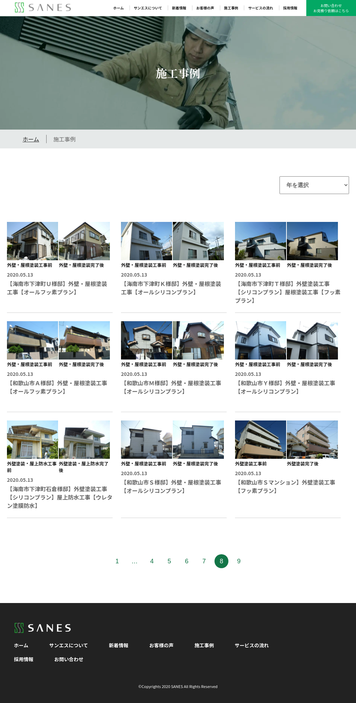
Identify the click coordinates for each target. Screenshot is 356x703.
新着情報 (179, 7)
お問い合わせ (68, 659)
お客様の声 (205, 7)
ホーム (118, 7)
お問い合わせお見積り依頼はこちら (331, 8)
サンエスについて (148, 7)
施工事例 (231, 7)
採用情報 (290, 7)
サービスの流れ (260, 7)
